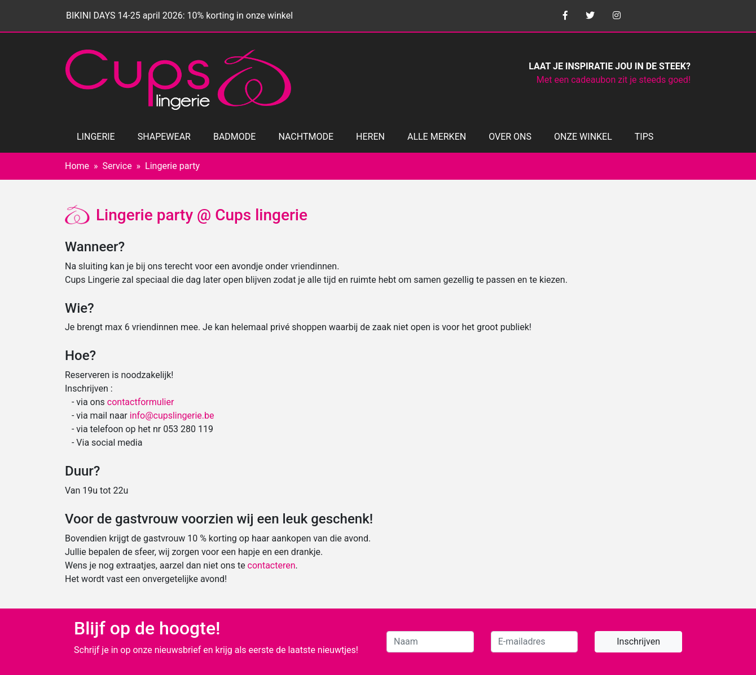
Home (77, 166)
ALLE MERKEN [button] (436, 136)
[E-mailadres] (534, 641)
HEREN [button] (370, 136)
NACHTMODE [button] (305, 136)
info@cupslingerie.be (172, 415)
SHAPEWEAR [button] (164, 136)
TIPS (644, 136)
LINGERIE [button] (96, 136)
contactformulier (140, 402)
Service (117, 166)
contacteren (272, 565)
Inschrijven (638, 641)
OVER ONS (510, 136)
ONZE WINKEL (583, 136)
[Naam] (430, 641)
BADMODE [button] (234, 136)
